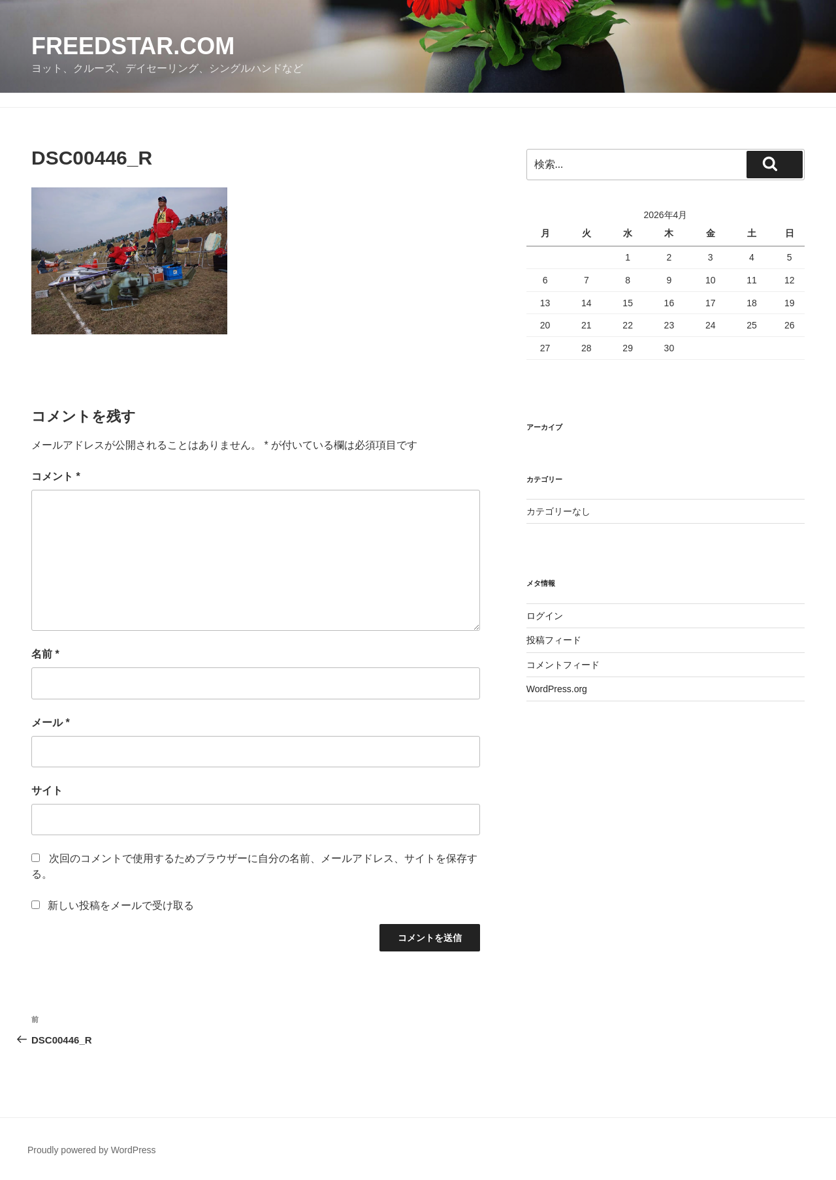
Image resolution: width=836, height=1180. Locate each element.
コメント (55, 476)
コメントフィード (563, 665)
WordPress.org (556, 689)
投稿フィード (553, 640)
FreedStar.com (132, 46)
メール (50, 722)
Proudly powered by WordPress (91, 1150)
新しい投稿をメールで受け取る (121, 905)
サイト (47, 790)
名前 (45, 654)
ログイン (544, 616)
